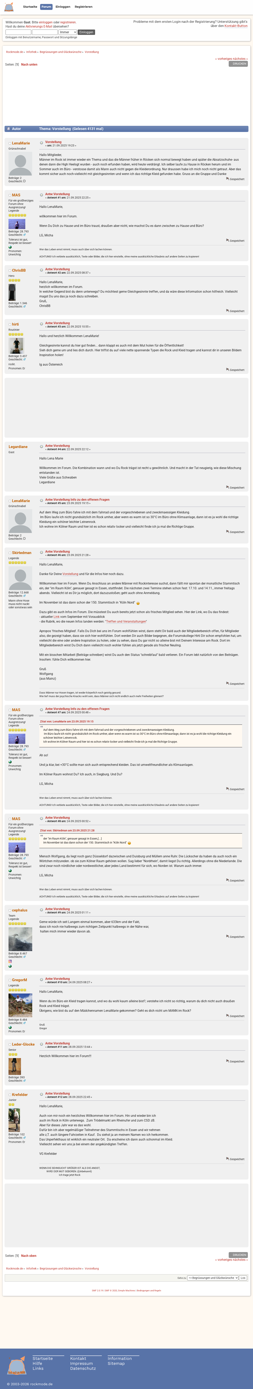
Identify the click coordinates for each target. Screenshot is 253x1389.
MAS (16, 195)
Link (56, 617)
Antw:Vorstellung (57, 194)
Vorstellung (53, 142)
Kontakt (78, 1358)
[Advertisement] (126, 98)
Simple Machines (126, 1290)
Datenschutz (83, 1368)
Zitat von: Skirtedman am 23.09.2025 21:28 (67, 830)
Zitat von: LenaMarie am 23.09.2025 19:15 (66, 721)
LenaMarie (21, 143)
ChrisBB (19, 270)
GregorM (19, 980)
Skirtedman (21, 552)
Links (38, 1368)
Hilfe (37, 1363)
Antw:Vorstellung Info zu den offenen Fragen (77, 500)
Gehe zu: (182, 1278)
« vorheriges (223, 59)
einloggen (46, 22)
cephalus (19, 910)
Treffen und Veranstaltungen (126, 621)
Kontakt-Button (236, 26)
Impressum (81, 1363)
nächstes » (240, 59)
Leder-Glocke (23, 1044)
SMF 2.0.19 (97, 1290)
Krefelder (20, 1094)
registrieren (68, 22)
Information (120, 1358)
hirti (15, 324)
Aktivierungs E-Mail (38, 26)
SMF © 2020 (111, 1290)
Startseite (43, 1358)
